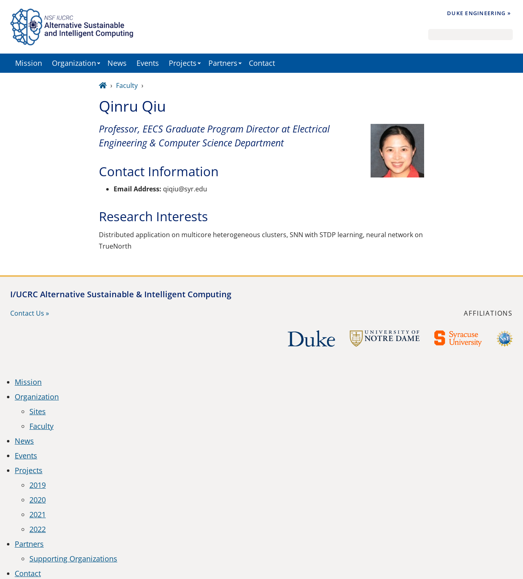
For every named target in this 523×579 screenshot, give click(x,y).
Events (147, 63)
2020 (37, 500)
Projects (183, 63)
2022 (37, 529)
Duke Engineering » (479, 13)
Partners (222, 63)
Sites (37, 411)
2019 (37, 485)
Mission (28, 63)
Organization (74, 63)
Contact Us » (29, 313)
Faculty (127, 85)
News (117, 63)
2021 (37, 514)
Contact (262, 63)
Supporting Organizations (73, 558)
